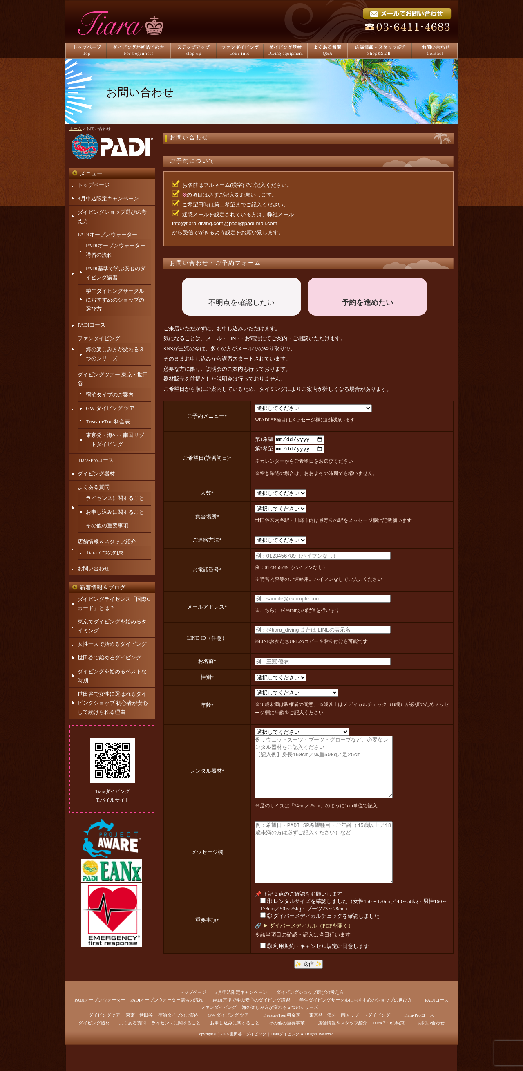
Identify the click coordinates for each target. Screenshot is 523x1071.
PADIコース (91, 325)
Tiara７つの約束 (104, 552)
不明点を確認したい (241, 302)
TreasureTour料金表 (108, 422)
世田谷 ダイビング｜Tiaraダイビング (264, 1060)
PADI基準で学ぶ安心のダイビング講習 (251, 1026)
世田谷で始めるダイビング (109, 657)
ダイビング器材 (96, 474)
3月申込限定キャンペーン (108, 198)
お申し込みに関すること (115, 512)
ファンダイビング (99, 338)
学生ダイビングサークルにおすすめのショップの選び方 (115, 300)
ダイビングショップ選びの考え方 (310, 1018)
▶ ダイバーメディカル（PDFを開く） (308, 952)
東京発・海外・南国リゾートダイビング (349, 1041)
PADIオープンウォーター (107, 234)
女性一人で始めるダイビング (112, 644)
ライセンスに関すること (115, 498)
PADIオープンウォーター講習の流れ (166, 1026)
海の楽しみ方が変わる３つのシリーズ (280, 1033)
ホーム (75, 128)
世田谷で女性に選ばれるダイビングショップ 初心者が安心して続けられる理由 (113, 703)
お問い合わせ (189, 137)
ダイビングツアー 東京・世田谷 (121, 1041)
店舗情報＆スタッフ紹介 (107, 541)
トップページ (94, 185)
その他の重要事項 (107, 525)
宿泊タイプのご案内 (110, 395)
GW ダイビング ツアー (113, 408)
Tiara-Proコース (96, 460)
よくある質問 (94, 487)
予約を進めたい (367, 302)
